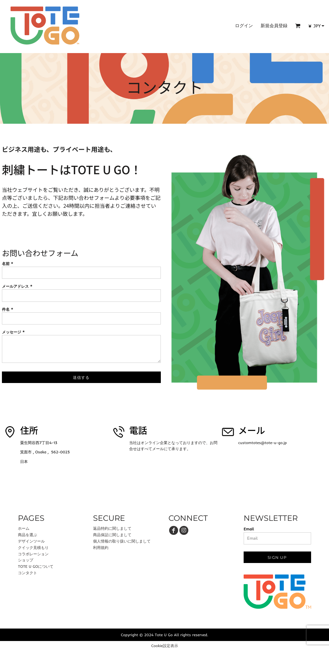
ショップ (25, 560)
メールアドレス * (17, 286)
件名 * (7, 309)
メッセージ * (13, 332)
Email (249, 529)
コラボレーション (33, 553)
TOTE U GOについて (35, 566)
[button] (298, 25)
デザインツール (31, 541)
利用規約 (100, 547)
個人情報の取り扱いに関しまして (122, 541)
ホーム (23, 528)
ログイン (244, 25)
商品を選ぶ (27, 534)
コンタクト (27, 572)
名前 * (7, 263)
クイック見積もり (33, 547)
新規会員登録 (274, 25)
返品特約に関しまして (112, 528)
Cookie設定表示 (164, 645)
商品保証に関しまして (112, 534)
